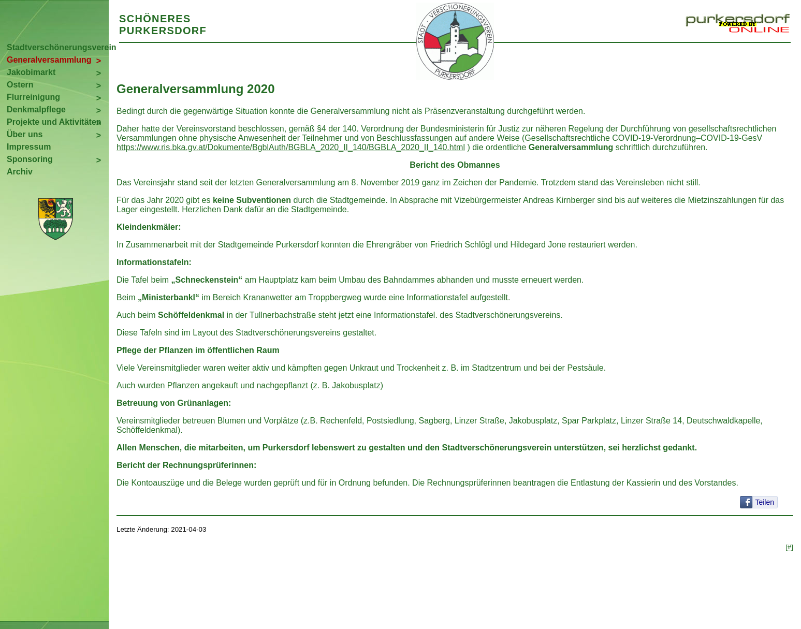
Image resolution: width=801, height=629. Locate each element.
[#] (789, 547)
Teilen (764, 502)
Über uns (24, 134)
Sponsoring (30, 159)
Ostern (20, 84)
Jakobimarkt (31, 72)
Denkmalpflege (36, 109)
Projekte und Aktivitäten (54, 122)
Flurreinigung (33, 97)
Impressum (29, 146)
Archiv (20, 171)
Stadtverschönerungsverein (58, 47)
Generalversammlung (49, 59)
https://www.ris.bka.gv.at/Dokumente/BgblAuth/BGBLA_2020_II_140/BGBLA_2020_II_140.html (290, 147)
